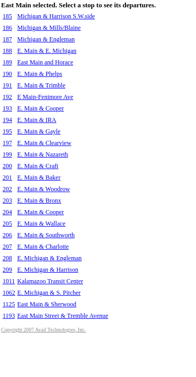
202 (7, 189)
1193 (9, 315)
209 (7, 269)
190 (7, 73)
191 (7, 85)
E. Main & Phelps (39, 73)
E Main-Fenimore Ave (45, 97)
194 (7, 120)
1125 (9, 304)
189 (7, 62)
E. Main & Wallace (41, 223)
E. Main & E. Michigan (46, 50)
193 (7, 108)
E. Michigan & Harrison (47, 269)
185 (7, 16)
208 (7, 258)
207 (7, 246)
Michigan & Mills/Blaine (48, 27)
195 (7, 131)
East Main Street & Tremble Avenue (62, 315)
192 (7, 97)
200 (7, 166)
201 (7, 177)
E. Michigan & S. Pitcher (48, 292)
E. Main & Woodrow (43, 189)
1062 (9, 292)
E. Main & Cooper (40, 108)
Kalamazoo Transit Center (50, 281)
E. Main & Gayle (39, 131)
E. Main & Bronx (39, 200)
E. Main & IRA (36, 120)
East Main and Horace (45, 62)
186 (7, 27)
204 (7, 212)
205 (7, 223)
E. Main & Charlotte (43, 246)
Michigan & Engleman (46, 39)
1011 (9, 281)
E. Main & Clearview (44, 143)
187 (7, 39)
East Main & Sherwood (46, 304)
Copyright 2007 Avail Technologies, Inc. (43, 329)
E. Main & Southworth (46, 235)
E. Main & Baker (39, 177)
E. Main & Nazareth (42, 154)
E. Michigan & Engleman (49, 258)
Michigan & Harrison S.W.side (56, 16)
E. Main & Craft (38, 166)
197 (7, 143)
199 (7, 154)
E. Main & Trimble (41, 85)
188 (7, 50)
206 (7, 235)
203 (7, 200)
